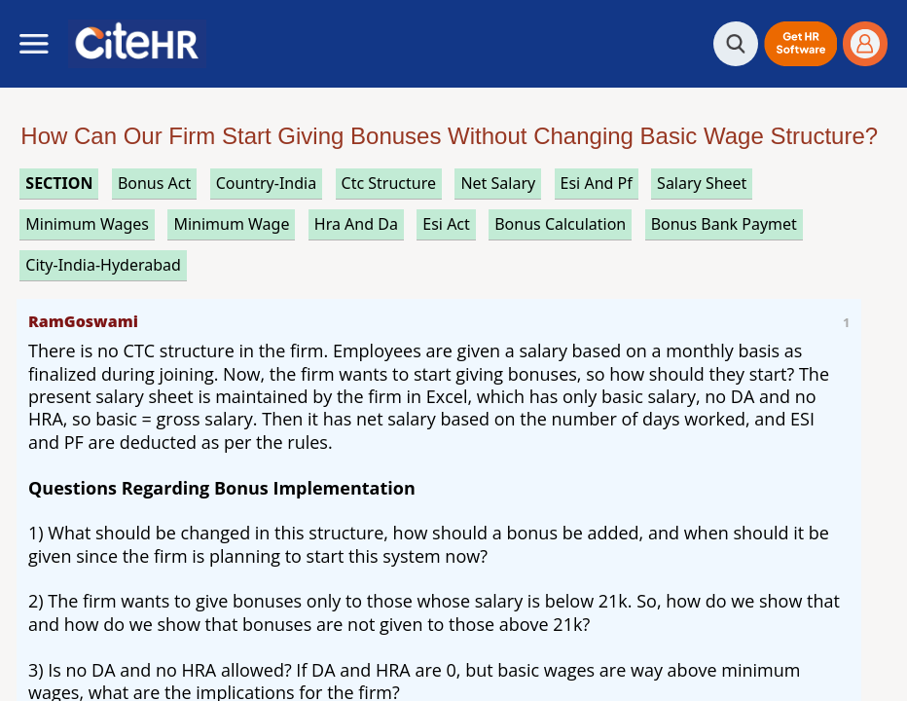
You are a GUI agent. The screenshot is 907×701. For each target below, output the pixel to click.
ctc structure (389, 183)
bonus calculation (560, 224)
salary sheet (701, 183)
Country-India (266, 183)
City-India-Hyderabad (103, 265)
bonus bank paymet (724, 224)
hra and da (356, 224)
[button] (800, 43)
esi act (446, 224)
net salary (497, 183)
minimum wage (231, 224)
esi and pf (597, 183)
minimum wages (87, 224)
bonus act (154, 183)
